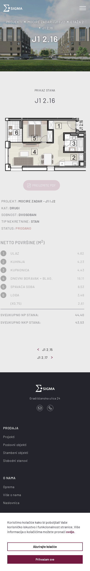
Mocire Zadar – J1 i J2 (46, 22)
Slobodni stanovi (15, 460)
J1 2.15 (45, 349)
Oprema (9, 487)
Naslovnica (11, 503)
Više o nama (12, 495)
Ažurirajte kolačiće (45, 546)
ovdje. (70, 532)
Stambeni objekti (15, 453)
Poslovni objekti (15, 445)
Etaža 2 (77, 22)
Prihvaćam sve (45, 559)
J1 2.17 (45, 357)
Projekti (14, 22)
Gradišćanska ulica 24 (45, 398)
